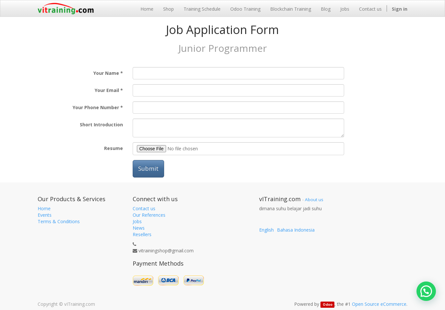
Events (45, 215)
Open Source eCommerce (379, 304)
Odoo (327, 304)
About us (314, 199)
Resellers (142, 234)
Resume (113, 148)
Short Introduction (101, 124)
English (266, 230)
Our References (149, 215)
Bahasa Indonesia (296, 230)
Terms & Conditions (59, 221)
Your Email (107, 90)
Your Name (106, 73)
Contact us (144, 208)
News (139, 228)
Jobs (137, 221)
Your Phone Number (96, 107)
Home (44, 208)
